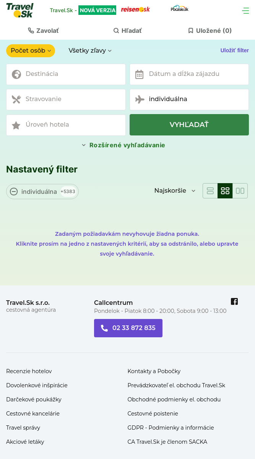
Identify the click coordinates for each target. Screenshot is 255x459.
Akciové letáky (25, 441)
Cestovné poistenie (153, 413)
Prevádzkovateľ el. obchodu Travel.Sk (177, 385)
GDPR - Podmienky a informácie (171, 427)
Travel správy (23, 427)
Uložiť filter (235, 50)
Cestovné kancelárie (33, 413)
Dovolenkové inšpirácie (37, 385)
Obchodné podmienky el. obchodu (174, 399)
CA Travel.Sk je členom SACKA (168, 441)
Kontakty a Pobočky (154, 371)
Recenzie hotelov (29, 371)
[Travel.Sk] (24, 10)
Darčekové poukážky (34, 399)
